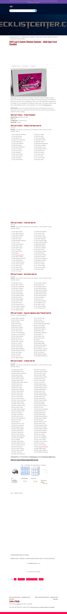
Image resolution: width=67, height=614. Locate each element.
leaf (20, 510)
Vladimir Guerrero (40, 413)
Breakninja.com (44, 163)
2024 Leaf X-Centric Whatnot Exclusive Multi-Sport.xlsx (27, 423)
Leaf (19, 157)
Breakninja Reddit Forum (45, 421)
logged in (18, 604)
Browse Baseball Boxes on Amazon (23, 493)
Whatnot (39, 510)
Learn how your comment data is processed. (42, 607)
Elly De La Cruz (23, 273)
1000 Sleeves (26, 434)
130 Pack (33, 434)
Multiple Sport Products (32, 510)
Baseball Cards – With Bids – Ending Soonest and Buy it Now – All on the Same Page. (33, 495)
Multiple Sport (24, 510)
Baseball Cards (33, 499)
